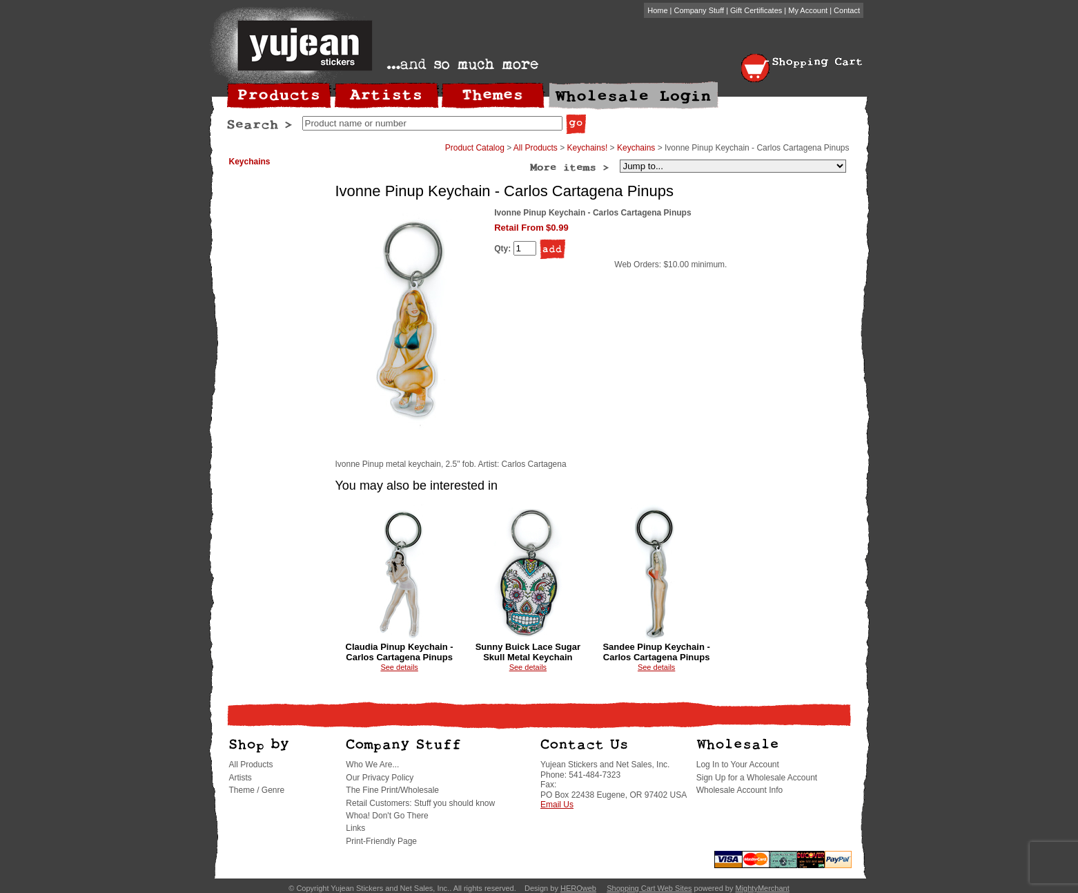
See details (399, 667)
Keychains (250, 161)
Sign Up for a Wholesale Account (756, 777)
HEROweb (578, 888)
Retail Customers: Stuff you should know (420, 803)
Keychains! (587, 148)
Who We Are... (372, 764)
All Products (535, 148)
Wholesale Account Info (739, 790)
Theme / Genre (257, 790)
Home (657, 10)
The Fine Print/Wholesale (392, 790)
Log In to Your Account (737, 764)
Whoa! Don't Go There (387, 815)
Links (355, 828)
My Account (807, 10)
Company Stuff (699, 10)
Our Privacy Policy (379, 777)
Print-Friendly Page (381, 841)
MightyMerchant (762, 888)
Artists (240, 777)
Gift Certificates (756, 10)
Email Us (557, 804)
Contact (847, 10)
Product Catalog (474, 148)
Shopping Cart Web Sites (649, 888)
